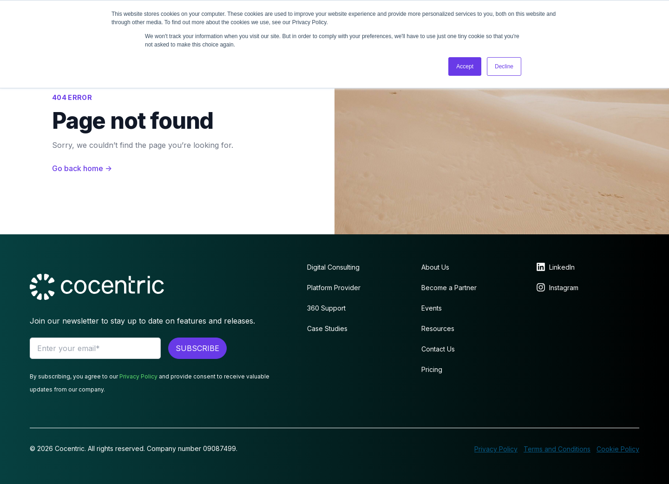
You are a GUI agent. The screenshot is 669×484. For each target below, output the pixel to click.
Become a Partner (449, 288)
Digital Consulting (333, 267)
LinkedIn (562, 267)
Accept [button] (464, 66)
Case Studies (327, 328)
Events (431, 308)
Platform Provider (334, 288)
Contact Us (438, 349)
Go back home (82, 168)
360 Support (326, 308)
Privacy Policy (138, 376)
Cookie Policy (618, 449)
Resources (437, 328)
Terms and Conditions (557, 449)
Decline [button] (504, 66)
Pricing (431, 369)
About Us (435, 267)
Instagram (563, 288)
